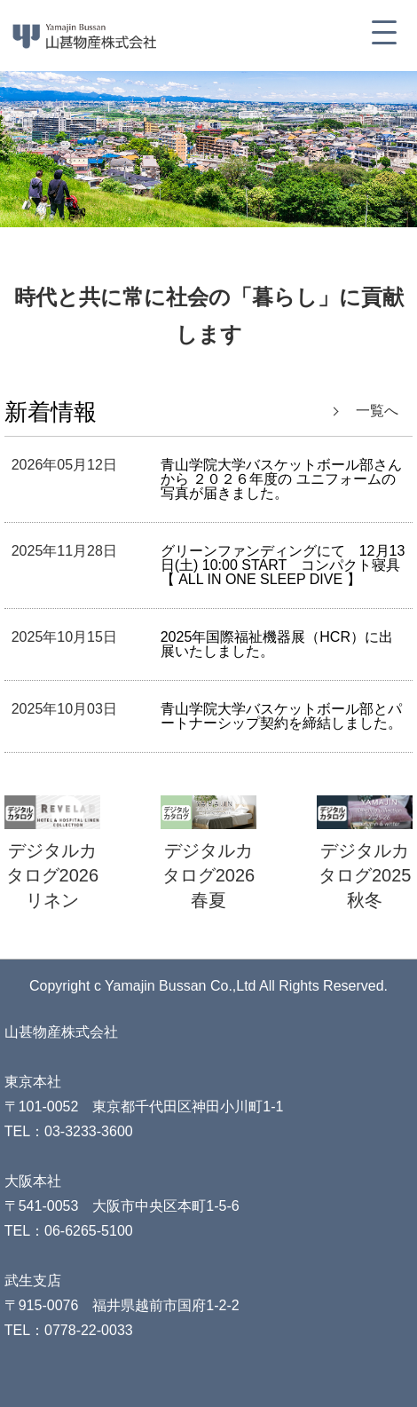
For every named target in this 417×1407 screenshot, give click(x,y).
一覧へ (377, 410)
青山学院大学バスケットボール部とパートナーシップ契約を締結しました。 (281, 716)
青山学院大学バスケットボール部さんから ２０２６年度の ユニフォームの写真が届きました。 (281, 479)
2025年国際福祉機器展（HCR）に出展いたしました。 (277, 644)
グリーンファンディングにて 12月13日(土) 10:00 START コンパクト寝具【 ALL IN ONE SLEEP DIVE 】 (283, 565)
